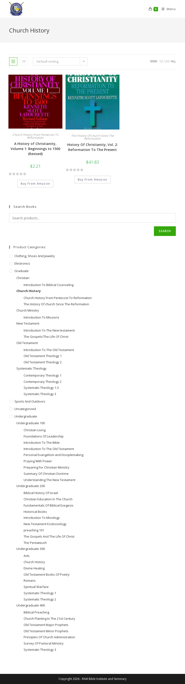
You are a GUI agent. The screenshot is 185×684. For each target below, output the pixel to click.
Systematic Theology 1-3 (41, 387)
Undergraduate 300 (30, 549)
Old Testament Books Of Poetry (47, 574)
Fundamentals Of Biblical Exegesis (48, 505)
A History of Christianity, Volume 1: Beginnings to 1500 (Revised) (35, 148)
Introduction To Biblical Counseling (48, 285)
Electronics (22, 263)
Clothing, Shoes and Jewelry (34, 256)
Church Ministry (27, 310)
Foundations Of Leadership (44, 436)
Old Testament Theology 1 (43, 356)
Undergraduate (25, 416)
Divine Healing (34, 568)
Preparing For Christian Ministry (46, 467)
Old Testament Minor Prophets (46, 631)
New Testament (27, 323)
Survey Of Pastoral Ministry (44, 643)
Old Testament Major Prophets (46, 625)
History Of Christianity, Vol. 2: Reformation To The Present (92, 147)
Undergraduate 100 (30, 423)
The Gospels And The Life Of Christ (49, 536)
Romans (30, 580)
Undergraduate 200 (30, 486)
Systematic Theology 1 (40, 593)
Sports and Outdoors (29, 401)
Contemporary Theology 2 (42, 381)
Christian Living (35, 430)
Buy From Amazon (35, 184)
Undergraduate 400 (30, 605)
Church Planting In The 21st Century (49, 618)
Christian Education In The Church (48, 499)
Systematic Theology (31, 368)
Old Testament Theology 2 (43, 362)
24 (167, 61)
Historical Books (35, 511)
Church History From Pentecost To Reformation (35, 136)
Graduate (21, 271)
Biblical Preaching (36, 612)
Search (165, 231)
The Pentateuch (35, 543)
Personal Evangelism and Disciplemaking (53, 455)
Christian (22, 278)
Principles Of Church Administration (49, 637)
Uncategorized (25, 409)
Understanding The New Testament (49, 480)
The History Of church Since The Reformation (92, 137)
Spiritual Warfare (36, 587)
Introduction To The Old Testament (49, 350)
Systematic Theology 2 (40, 599)
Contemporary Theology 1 (42, 375)
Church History (28, 291)
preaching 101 (34, 530)
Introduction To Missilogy (42, 517)
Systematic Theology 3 (40, 394)
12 (161, 61)
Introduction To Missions (41, 317)
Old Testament (27, 343)
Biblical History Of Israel (41, 493)
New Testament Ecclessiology (45, 524)
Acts (27, 556)
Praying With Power (38, 461)
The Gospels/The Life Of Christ (46, 336)
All (173, 61)
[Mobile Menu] (167, 9)
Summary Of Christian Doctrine (46, 473)
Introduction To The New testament (49, 330)
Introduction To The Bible (42, 442)
